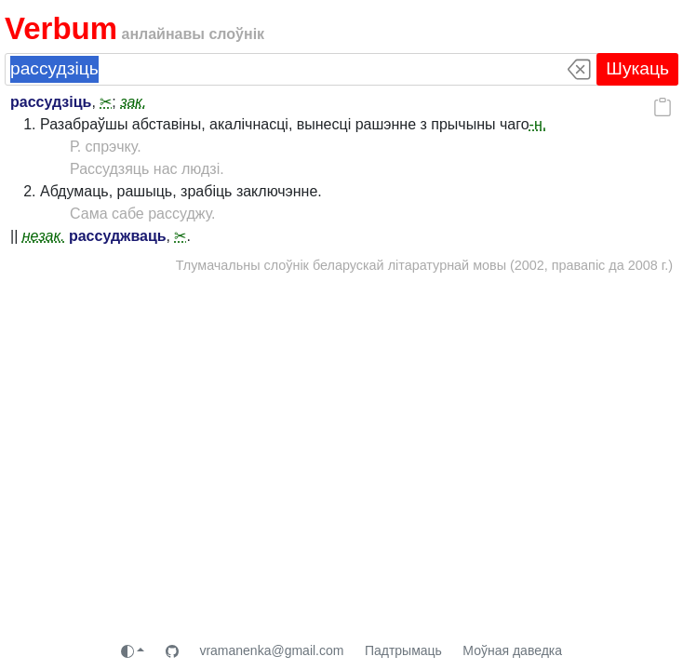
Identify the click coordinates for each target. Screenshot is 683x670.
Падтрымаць (403, 650)
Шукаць (637, 68)
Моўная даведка (512, 650)
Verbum (61, 28)
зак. (133, 102)
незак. (43, 236)
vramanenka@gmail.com (271, 650)
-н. (538, 124)
